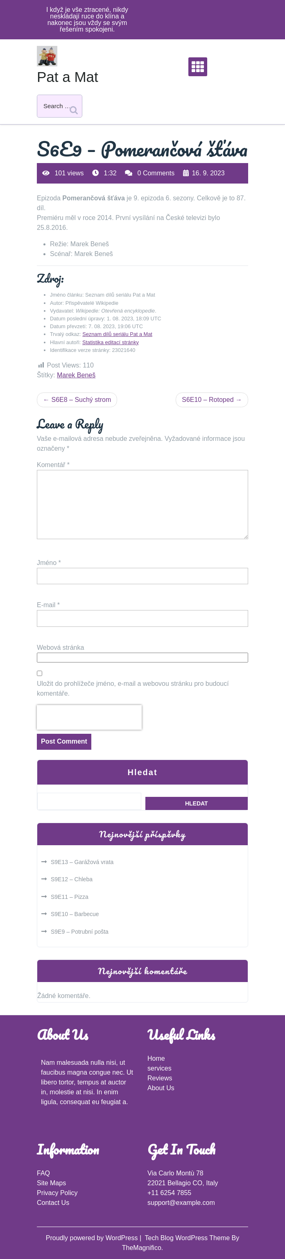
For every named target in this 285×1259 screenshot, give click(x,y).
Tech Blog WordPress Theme (188, 1237)
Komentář (53, 464)
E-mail (48, 604)
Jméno (49, 562)
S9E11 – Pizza (69, 897)
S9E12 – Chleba (72, 879)
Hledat (142, 772)
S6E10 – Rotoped (207, 399)
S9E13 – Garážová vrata (82, 862)
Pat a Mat (67, 77)
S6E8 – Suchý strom (81, 399)
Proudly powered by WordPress (93, 1237)
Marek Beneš (76, 375)
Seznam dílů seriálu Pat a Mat (117, 334)
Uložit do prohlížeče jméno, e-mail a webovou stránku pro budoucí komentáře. (133, 688)
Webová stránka (60, 647)
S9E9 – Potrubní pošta (80, 931)
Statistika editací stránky (110, 342)
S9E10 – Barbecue (75, 914)
